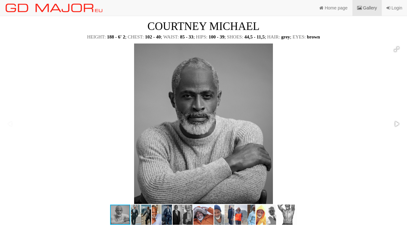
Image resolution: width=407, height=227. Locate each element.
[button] (397, 49)
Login (394, 7)
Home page (333, 7)
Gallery (367, 7)
